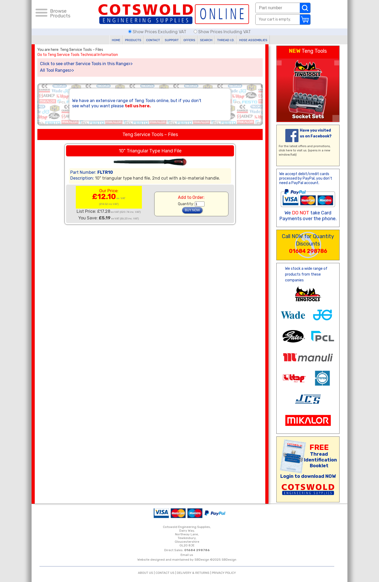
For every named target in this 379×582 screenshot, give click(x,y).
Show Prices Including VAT (222, 31)
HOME (116, 40)
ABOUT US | (147, 573)
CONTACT (153, 40)
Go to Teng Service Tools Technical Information (77, 55)
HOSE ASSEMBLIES (253, 40)
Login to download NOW (308, 476)
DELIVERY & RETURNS (193, 573)
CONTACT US (165, 573)
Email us (187, 555)
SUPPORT (172, 40)
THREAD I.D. (226, 40)
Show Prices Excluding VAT (157, 31)
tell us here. (138, 105)
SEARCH (206, 40)
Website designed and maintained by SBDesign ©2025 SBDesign (186, 559)
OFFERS (189, 40)
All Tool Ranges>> (57, 70)
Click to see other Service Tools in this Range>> (86, 63)
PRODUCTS (133, 40)
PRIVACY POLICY (224, 573)
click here (285, 150)
